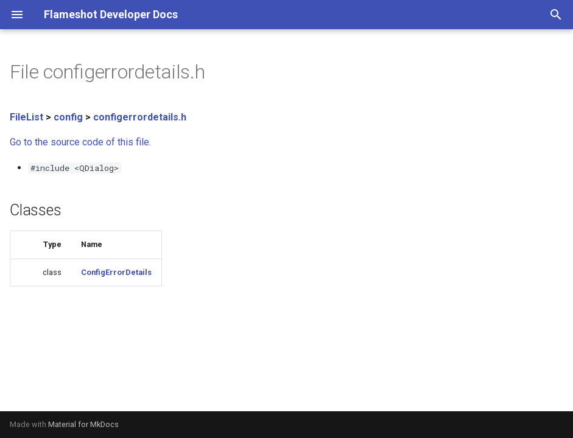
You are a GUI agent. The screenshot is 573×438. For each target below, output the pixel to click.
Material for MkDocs (83, 424)
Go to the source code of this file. (80, 142)
